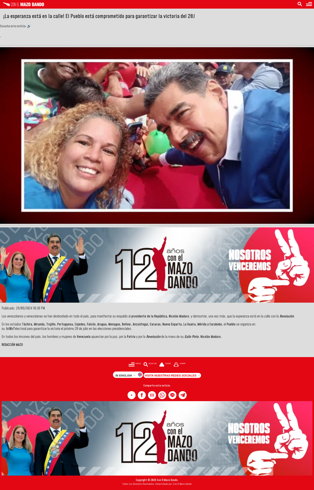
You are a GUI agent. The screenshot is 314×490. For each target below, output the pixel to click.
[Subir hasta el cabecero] (179, 364)
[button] (132, 395)
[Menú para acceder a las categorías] (309, 4)
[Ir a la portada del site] (165, 364)
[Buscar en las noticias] (299, 4)
